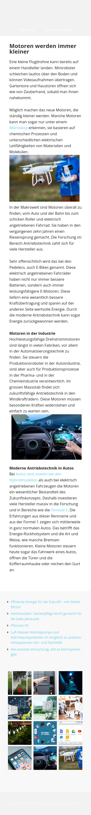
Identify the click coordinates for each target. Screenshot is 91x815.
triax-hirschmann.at (45, 11)
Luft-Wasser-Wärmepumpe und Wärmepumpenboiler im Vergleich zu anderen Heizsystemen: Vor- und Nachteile (46, 637)
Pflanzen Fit (19, 625)
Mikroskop (18, 127)
